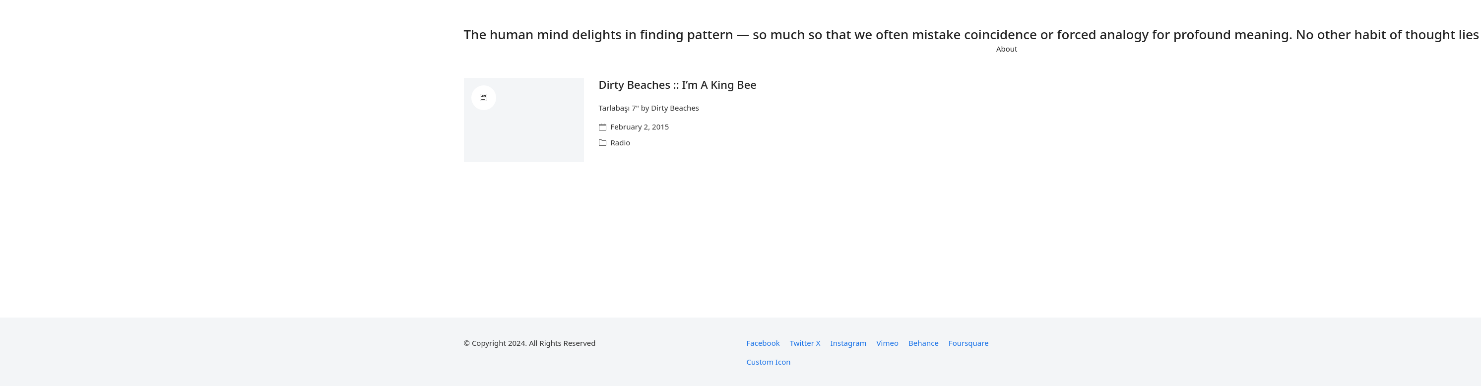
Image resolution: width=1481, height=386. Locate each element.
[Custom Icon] (769, 361)
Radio (621, 142)
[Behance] (923, 342)
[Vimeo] (888, 342)
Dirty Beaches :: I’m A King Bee (678, 84)
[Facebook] (763, 342)
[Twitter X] (805, 342)
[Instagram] (849, 342)
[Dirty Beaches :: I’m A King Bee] (524, 120)
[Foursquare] (969, 342)
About (1007, 48)
